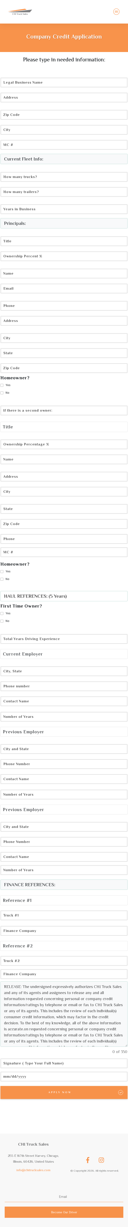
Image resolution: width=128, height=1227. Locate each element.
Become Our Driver (64, 1212)
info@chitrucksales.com (33, 1170)
